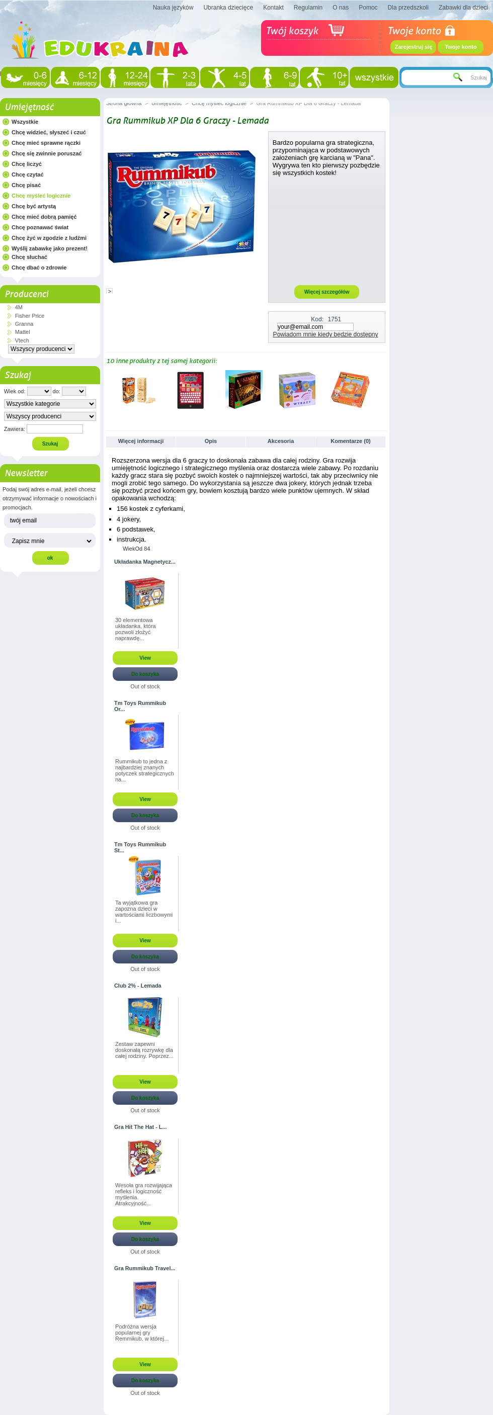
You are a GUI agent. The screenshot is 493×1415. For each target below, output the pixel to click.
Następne (382, 389)
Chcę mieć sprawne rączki (46, 143)
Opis (211, 441)
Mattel (22, 332)
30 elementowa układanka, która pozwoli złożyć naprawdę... (135, 629)
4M (19, 307)
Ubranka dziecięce (228, 7)
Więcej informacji (140, 441)
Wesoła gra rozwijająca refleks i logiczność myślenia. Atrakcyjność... (143, 1194)
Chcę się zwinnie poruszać (46, 153)
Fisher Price (30, 316)
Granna (24, 324)
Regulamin (308, 7)
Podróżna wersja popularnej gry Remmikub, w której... (142, 1332)
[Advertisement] (327, 230)
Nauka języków (173, 7)
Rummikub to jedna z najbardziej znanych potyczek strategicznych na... (144, 770)
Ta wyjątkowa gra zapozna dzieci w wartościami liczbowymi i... (144, 912)
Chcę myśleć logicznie (41, 196)
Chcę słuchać (29, 257)
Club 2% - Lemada (137, 986)
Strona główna (123, 103)
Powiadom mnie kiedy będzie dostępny (325, 334)
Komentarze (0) (350, 441)
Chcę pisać (26, 185)
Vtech (22, 340)
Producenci (26, 294)
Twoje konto (460, 47)
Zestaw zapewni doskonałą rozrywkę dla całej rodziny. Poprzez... (144, 1050)
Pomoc (368, 7)
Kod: (317, 319)
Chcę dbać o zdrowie (39, 267)
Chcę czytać (28, 174)
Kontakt (273, 7)
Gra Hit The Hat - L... (140, 1127)
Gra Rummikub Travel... (144, 1268)
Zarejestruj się (414, 47)
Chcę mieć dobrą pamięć (44, 217)
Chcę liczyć (27, 164)
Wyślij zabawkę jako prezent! (50, 248)
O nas (341, 7)
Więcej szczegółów (327, 292)
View (145, 658)
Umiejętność (29, 107)
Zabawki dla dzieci (463, 7)
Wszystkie (25, 122)
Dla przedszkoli (408, 7)
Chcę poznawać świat (40, 227)
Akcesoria (281, 441)
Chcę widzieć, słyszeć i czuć (49, 132)
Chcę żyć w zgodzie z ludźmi (49, 238)
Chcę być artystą (34, 206)
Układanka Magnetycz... (145, 562)
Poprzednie (108, 389)
